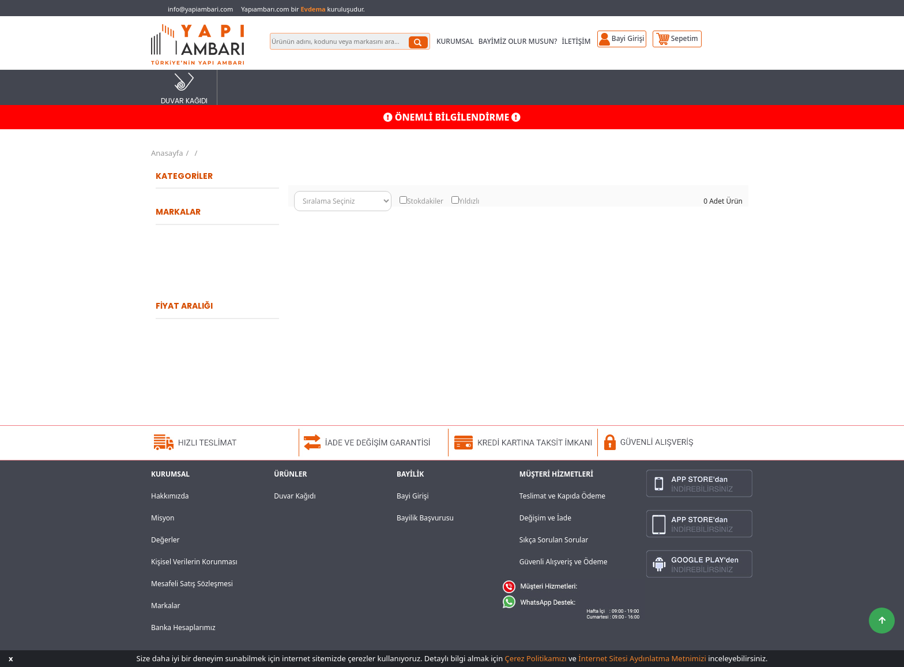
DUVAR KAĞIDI (184, 88)
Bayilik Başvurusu (425, 518)
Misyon (163, 518)
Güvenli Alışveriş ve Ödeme (563, 562)
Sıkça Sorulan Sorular (553, 540)
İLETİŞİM (576, 41)
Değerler (165, 540)
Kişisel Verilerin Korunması (194, 562)
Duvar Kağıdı (294, 496)
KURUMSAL (455, 41)
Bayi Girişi (413, 496)
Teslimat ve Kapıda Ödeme (562, 496)
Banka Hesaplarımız (183, 627)
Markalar (165, 605)
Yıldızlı (469, 201)
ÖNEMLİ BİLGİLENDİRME (452, 117)
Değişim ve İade (545, 518)
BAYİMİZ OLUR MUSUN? (518, 41)
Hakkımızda (170, 496)
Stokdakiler (425, 201)
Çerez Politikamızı (536, 658)
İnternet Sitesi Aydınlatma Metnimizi (642, 658)
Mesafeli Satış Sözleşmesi (192, 584)
